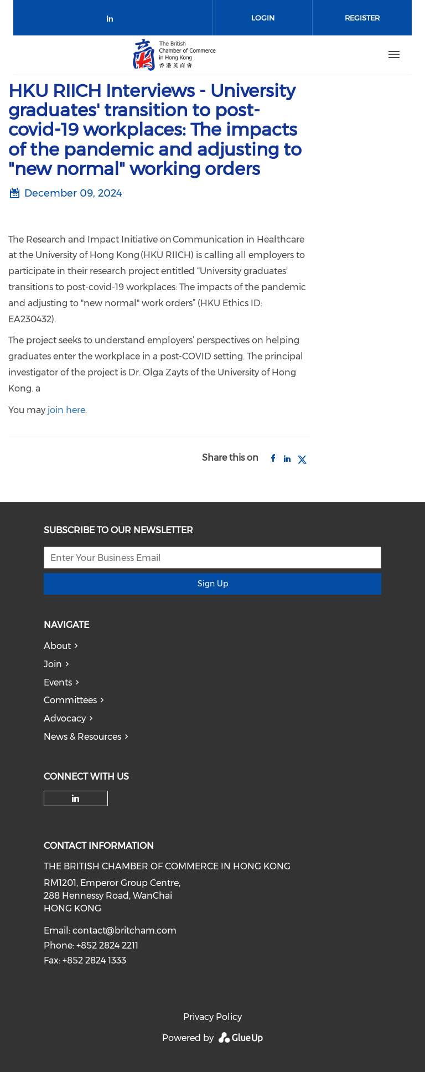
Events (58, 682)
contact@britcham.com (124, 930)
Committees (70, 700)
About (57, 646)
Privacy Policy (212, 1017)
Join (53, 664)
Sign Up (213, 584)
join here (66, 410)
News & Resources (82, 736)
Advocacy (65, 718)
